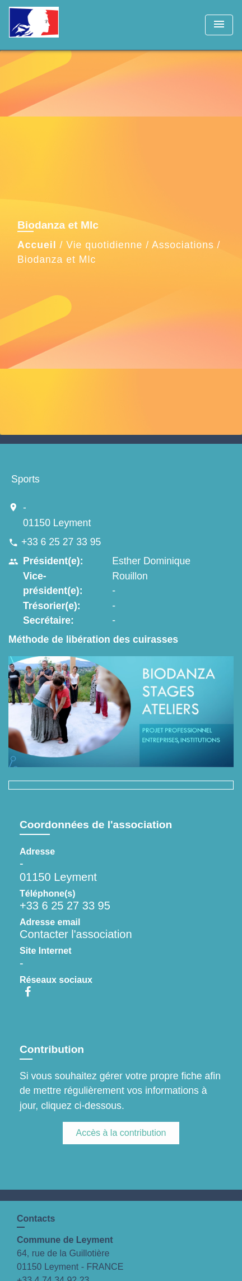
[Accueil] (51, 25)
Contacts (36, 1218)
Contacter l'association (76, 934)
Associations (183, 244)
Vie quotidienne (104, 244)
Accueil (37, 244)
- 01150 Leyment (57, 515)
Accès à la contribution (121, 1133)
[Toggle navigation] (219, 25)
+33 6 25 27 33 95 (61, 541)
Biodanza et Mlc (56, 259)
